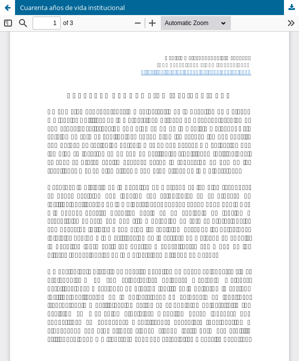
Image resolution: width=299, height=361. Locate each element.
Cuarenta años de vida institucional (72, 7)
